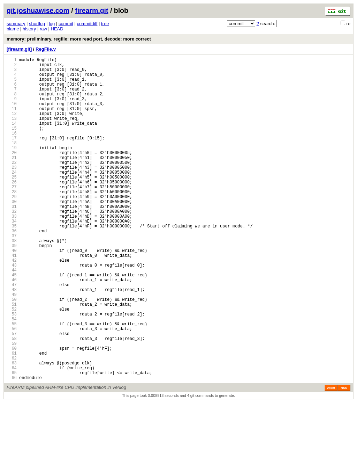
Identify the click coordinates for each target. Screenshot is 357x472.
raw (43, 28)
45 (12, 322)
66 (12, 447)
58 (12, 399)
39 (12, 286)
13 (12, 132)
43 (12, 310)
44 (12, 316)
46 (12, 328)
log (52, 23)
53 (12, 369)
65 (12, 441)
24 (12, 197)
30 (12, 233)
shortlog (37, 23)
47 (12, 334)
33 (12, 251)
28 (12, 221)
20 (12, 173)
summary (16, 23)
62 (12, 423)
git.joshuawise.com (38, 10)
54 (12, 375)
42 (12, 304)
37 (12, 274)
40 (12, 292)
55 (12, 381)
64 (12, 435)
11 (12, 120)
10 (12, 114)
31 (12, 239)
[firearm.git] (19, 49)
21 (12, 179)
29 (12, 227)
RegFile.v (46, 49)
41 (12, 298)
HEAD (57, 28)
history (29, 28)
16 (12, 150)
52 (12, 363)
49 (12, 346)
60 (12, 411)
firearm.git (91, 10)
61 (12, 417)
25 (12, 203)
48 (12, 340)
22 (12, 185)
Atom (331, 457)
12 (12, 126)
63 (12, 429)
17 (12, 156)
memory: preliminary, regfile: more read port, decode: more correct (79, 39)
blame (13, 28)
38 (12, 280)
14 (12, 138)
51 (12, 358)
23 (12, 191)
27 (12, 215)
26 (12, 209)
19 (12, 167)
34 (12, 257)
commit (66, 23)
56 (12, 387)
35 (12, 263)
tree (105, 23)
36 (12, 268)
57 (12, 393)
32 (12, 245)
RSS (344, 457)
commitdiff (87, 23)
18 (12, 162)
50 (12, 352)
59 (12, 405)
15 (12, 144)
